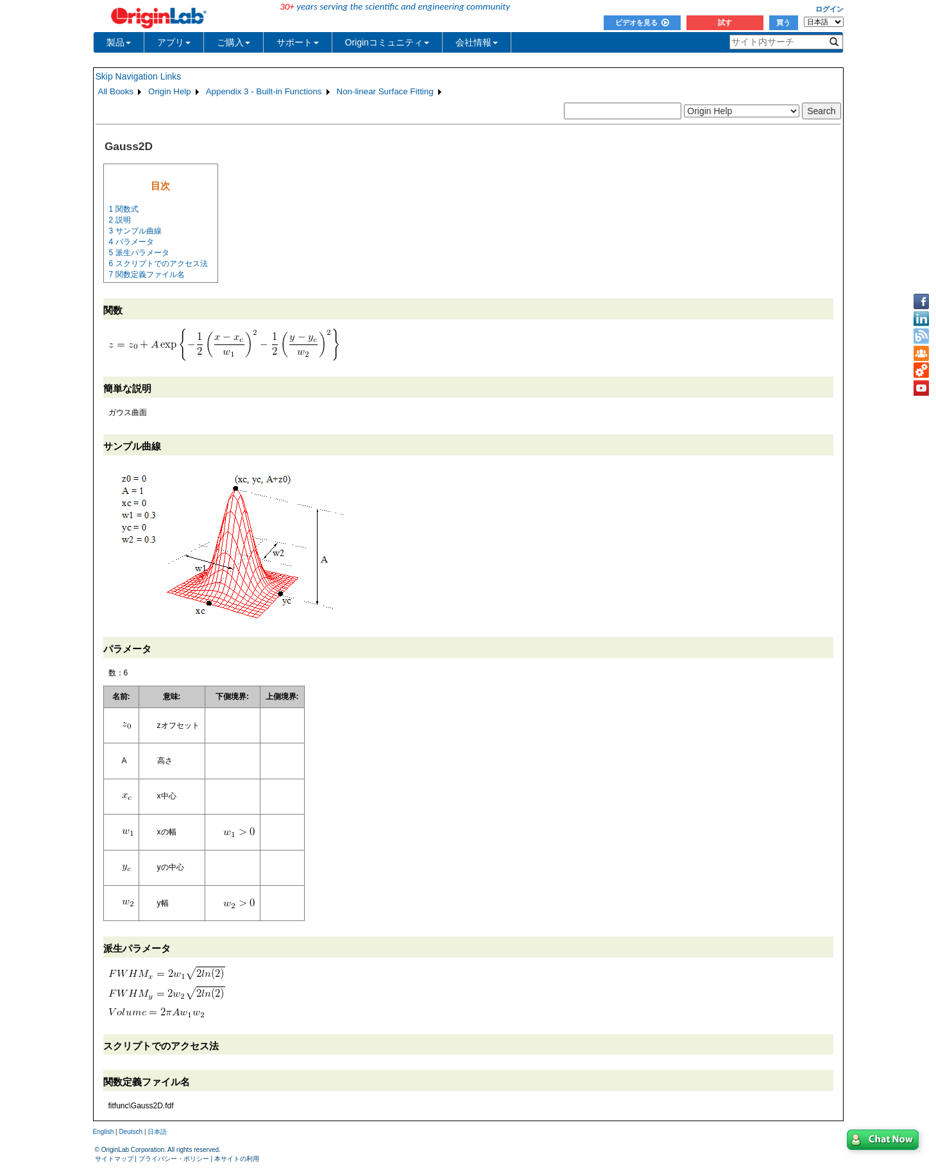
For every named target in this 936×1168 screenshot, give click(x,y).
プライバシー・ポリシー (174, 1158)
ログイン (829, 9)
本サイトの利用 (236, 1158)
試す (725, 22)
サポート (298, 42)
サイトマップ (114, 1158)
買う (783, 22)
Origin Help (169, 91)
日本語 (157, 1131)
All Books (116, 91)
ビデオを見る (642, 22)
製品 (118, 42)
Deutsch (130, 1131)
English (103, 1131)
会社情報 (476, 42)
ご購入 (233, 42)
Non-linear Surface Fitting (385, 91)
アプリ (174, 42)
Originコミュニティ (387, 42)
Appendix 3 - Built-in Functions (264, 91)
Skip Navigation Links (139, 76)
